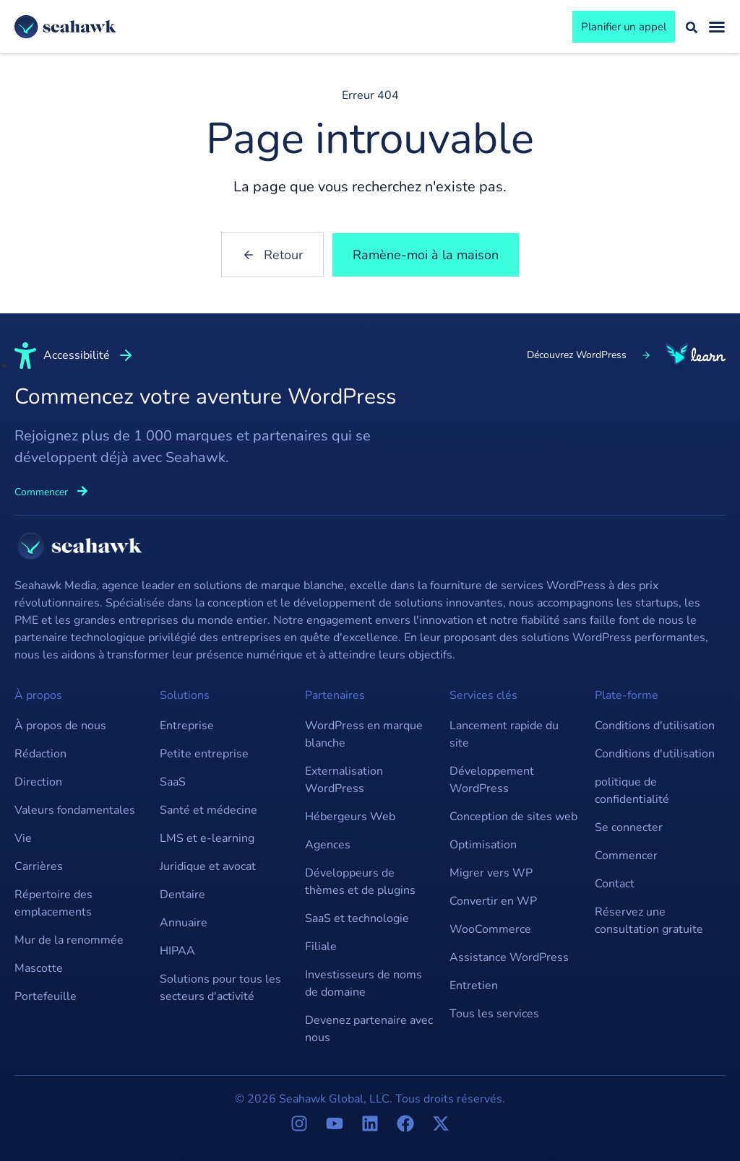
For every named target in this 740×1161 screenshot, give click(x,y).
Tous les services (494, 1014)
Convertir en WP (493, 901)
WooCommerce (490, 929)
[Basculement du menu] (717, 26)
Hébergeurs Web (350, 817)
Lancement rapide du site (504, 734)
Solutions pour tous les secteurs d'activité (220, 987)
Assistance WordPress (509, 957)
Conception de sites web (513, 817)
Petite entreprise (204, 754)
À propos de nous (60, 726)
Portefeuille (45, 996)
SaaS (173, 782)
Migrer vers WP (491, 873)
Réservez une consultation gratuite (649, 920)
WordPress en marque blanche (364, 734)
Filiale (321, 947)
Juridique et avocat (208, 866)
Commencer (626, 856)
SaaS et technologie (357, 918)
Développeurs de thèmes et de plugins (360, 881)
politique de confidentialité (632, 790)
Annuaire (183, 923)
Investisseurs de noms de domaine (363, 983)
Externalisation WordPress (344, 779)
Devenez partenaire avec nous (369, 1028)
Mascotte (38, 968)
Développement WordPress (491, 779)
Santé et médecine (208, 810)
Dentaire (182, 895)
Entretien (473, 985)
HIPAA (177, 951)
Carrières (38, 866)
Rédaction (40, 754)
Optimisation (483, 845)
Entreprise (187, 726)
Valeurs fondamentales (74, 810)
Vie (23, 838)
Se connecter (629, 827)
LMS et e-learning (207, 838)
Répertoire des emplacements (53, 903)
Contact (614, 884)
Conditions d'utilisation (655, 726)
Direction (38, 782)
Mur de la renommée (69, 940)
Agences (327, 845)
